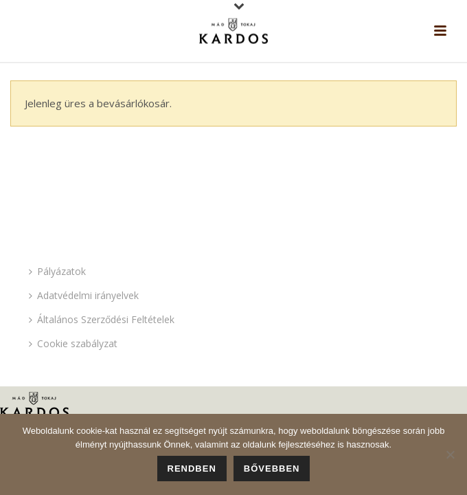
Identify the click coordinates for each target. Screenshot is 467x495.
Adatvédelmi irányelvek (84, 295)
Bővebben (272, 468)
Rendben (192, 468)
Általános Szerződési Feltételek (101, 319)
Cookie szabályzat (73, 343)
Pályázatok (57, 271)
